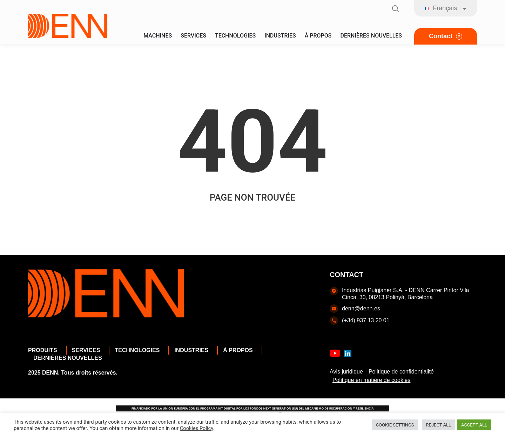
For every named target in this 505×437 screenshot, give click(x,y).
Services (88, 350)
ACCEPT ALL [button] (474, 425)
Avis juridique (346, 372)
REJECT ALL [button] (438, 425)
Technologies (139, 350)
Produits (44, 350)
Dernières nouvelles (69, 358)
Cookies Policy (196, 428)
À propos (239, 350)
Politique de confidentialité (401, 372)
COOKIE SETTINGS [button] (395, 425)
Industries (193, 350)
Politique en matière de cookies (371, 380)
